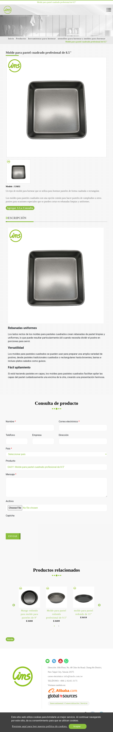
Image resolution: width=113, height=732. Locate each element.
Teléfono (10, 435)
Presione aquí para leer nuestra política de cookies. (39, 726)
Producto (10, 460)
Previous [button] (13, 605)
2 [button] (58, 626)
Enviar (12, 536)
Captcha (10, 515)
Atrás (10, 639)
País (9, 448)
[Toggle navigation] (109, 10)
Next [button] (99, 605)
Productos (21, 39)
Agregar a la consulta (20, 208)
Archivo (10, 501)
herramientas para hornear (42, 39)
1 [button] (54, 626)
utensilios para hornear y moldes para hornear (81, 39)
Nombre (11, 421)
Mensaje (11, 474)
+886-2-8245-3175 (69, 681)
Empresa (36, 435)
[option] (56, 107)
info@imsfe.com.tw (73, 676)
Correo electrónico (69, 421)
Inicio (11, 39)
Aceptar (77, 726)
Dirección (64, 435)
